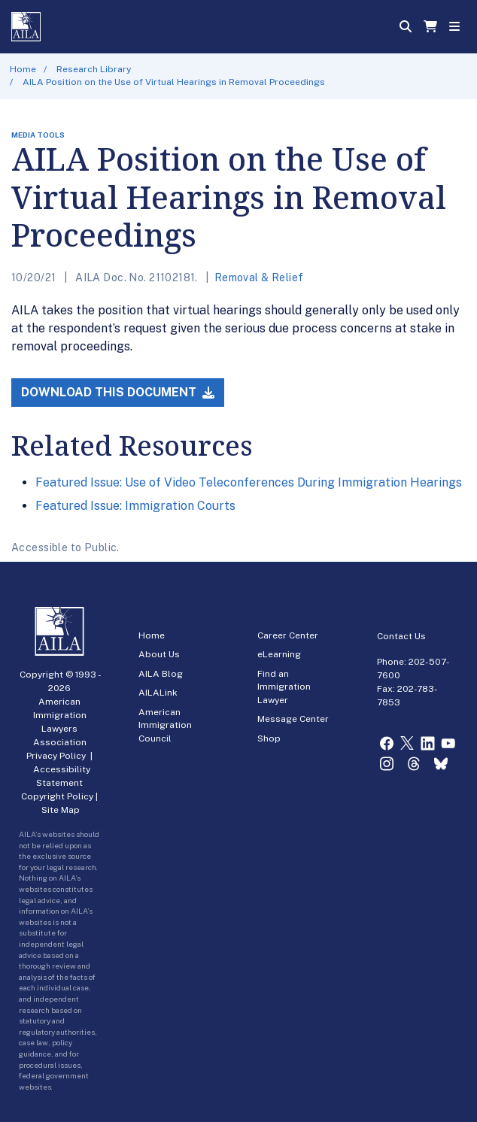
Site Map (60, 810)
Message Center (293, 719)
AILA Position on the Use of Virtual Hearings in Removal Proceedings (174, 82)
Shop (269, 738)
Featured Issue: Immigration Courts (135, 506)
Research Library (93, 69)
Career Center (287, 635)
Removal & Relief (259, 277)
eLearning (279, 654)
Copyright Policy (57, 796)
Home (23, 69)
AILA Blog (160, 674)
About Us (159, 654)
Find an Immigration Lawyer (284, 687)
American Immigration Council (165, 725)
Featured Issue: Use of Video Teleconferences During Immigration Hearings (248, 482)
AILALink (158, 692)
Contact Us (401, 636)
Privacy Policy (56, 756)
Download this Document (117, 392)
